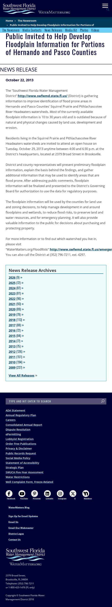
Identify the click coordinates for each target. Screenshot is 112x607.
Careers (10, 420)
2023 (12, 293)
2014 (12, 341)
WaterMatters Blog (18, 507)
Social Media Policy (18, 458)
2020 (12, 309)
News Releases (53, 30)
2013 (12, 346)
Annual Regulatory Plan (21, 415)
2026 (12, 278)
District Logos (16, 533)
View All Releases (21, 375)
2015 (12, 336)
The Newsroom (27, 20)
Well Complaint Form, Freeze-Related (29, 482)
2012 (12, 352)
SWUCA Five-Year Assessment (24, 472)
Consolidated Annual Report (24, 425)
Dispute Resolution (18, 429)
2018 (12, 320)
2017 (12, 325)
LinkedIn (48, 495)
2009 (12, 368)
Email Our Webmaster (20, 527)
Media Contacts (31, 30)
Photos (84, 30)
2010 (12, 362)
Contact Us (14, 539)
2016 (12, 330)
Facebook (10, 495)
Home (9, 20)
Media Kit (71, 30)
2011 (12, 357)
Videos (95, 30)
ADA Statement (15, 410)
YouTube (23, 495)
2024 (12, 288)
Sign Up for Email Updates (23, 516)
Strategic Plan (15, 467)
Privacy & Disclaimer (19, 448)
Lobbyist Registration (20, 439)
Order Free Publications (21, 444)
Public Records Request (21, 453)
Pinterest (36, 495)
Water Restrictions (18, 477)
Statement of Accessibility (22, 463)
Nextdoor (87, 495)
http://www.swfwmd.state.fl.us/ (42, 96)
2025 (12, 283)
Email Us (13, 522)
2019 (12, 315)
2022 (12, 299)
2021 (12, 304)
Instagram (62, 495)
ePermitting (13, 434)
